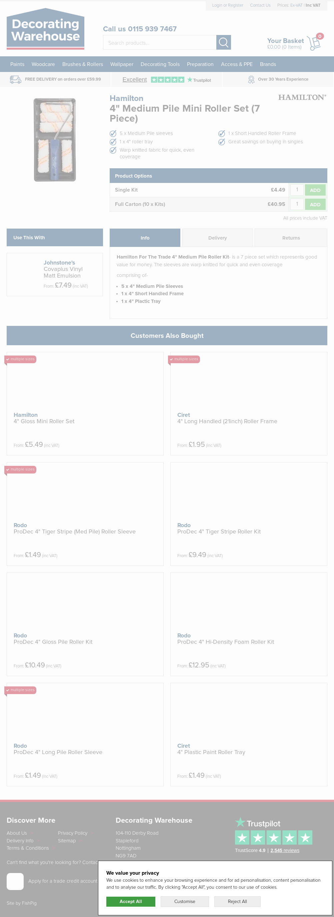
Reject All (237, 901)
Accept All (131, 901)
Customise (184, 901)
